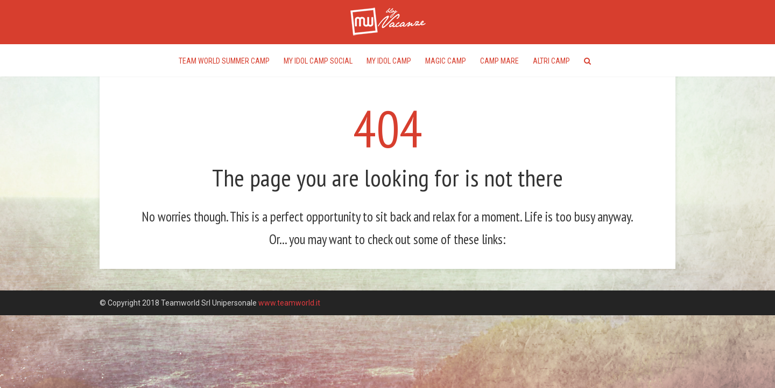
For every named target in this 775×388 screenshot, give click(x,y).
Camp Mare (499, 61)
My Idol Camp (389, 61)
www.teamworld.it (289, 303)
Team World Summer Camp (224, 61)
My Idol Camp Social (318, 61)
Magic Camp (445, 61)
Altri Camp (551, 61)
